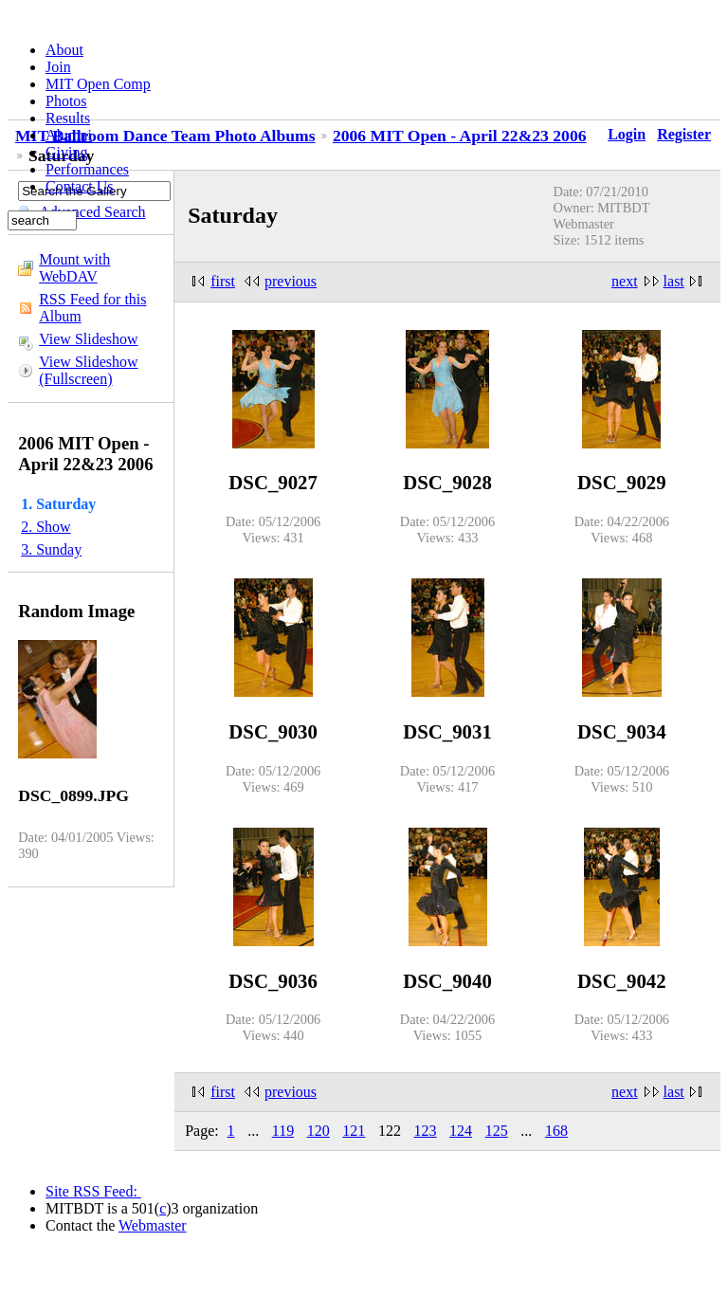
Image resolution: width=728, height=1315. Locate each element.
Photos (66, 101)
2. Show (45, 527)
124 (460, 1131)
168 (556, 1131)
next (624, 281)
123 (425, 1131)
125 (496, 1131)
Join (58, 67)
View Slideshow (88, 339)
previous (290, 281)
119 (283, 1131)
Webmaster (152, 1225)
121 (353, 1131)
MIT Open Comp (98, 84)
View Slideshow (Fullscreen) (88, 370)
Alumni (69, 135)
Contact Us (80, 186)
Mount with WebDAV (74, 267)
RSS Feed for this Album (92, 307)
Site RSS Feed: (93, 1191)
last (674, 281)
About (64, 50)
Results (68, 118)
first (222, 281)
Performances (87, 169)
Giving (66, 152)
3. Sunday (51, 549)
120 (318, 1131)
